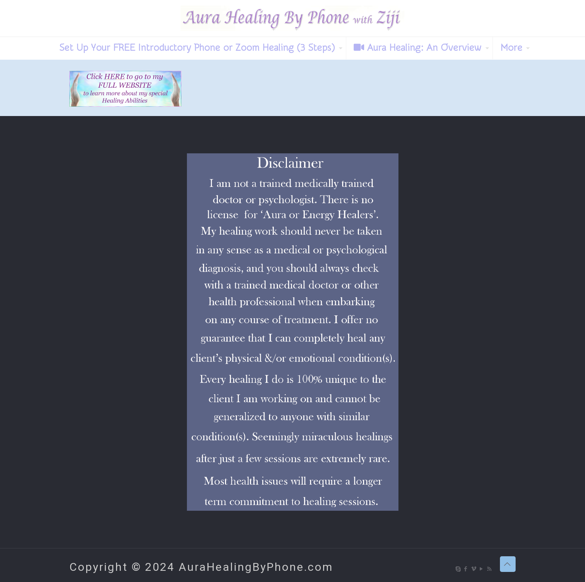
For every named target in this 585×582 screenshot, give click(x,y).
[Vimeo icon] (474, 569)
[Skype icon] (458, 569)
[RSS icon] (489, 569)
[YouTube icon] (482, 569)
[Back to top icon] (508, 564)
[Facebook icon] (466, 569)
